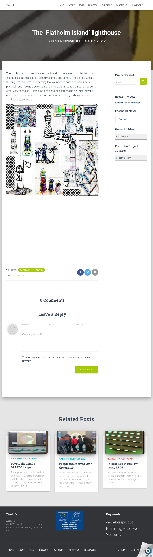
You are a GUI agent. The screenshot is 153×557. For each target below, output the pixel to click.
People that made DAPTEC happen (23, 465)
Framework (137, 5)
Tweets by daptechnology (127, 103)
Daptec (123, 119)
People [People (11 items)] (110, 522)
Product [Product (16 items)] (111, 535)
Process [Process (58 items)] (130, 528)
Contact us (121, 5)
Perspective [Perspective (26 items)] (124, 522)
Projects (92, 5)
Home (61, 5)
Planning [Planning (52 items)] (114, 528)
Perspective (18, 275)
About (72, 5)
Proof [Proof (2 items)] (119, 535)
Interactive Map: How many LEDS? (122, 465)
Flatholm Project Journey (31, 270)
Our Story (107, 5)
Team (81, 5)
